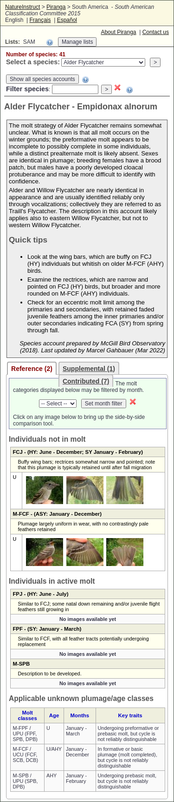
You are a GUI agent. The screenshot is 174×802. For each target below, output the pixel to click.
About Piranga (118, 32)
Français (40, 20)
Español (67, 20)
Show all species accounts (42, 79)
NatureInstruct (22, 7)
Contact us (155, 32)
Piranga (55, 7)
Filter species (27, 89)
